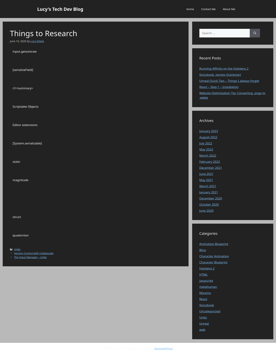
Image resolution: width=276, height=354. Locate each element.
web (202, 330)
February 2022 (209, 162)
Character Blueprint (213, 262)
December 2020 (210, 198)
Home (190, 9)
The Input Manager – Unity (30, 257)
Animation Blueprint (213, 244)
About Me (229, 9)
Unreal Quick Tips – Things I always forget (229, 81)
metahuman (208, 287)
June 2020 (206, 211)
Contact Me (208, 9)
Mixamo (205, 293)
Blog (202, 250)
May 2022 (206, 149)
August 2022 (208, 137)
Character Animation (214, 256)
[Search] (255, 33)
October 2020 (209, 204)
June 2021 (206, 174)
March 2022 (207, 155)
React (203, 299)
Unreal (204, 323)
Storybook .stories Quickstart (220, 75)
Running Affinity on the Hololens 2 (223, 68)
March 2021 (207, 186)
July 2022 (205, 143)
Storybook (206, 305)
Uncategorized (209, 311)
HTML (203, 274)
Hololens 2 (206, 268)
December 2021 (210, 168)
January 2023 (208, 131)
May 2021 (206, 180)
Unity (17, 249)
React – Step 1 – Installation (219, 87)
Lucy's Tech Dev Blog (60, 9)
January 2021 (208, 192)
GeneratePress (163, 348)
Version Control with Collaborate (34, 253)
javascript (206, 281)
